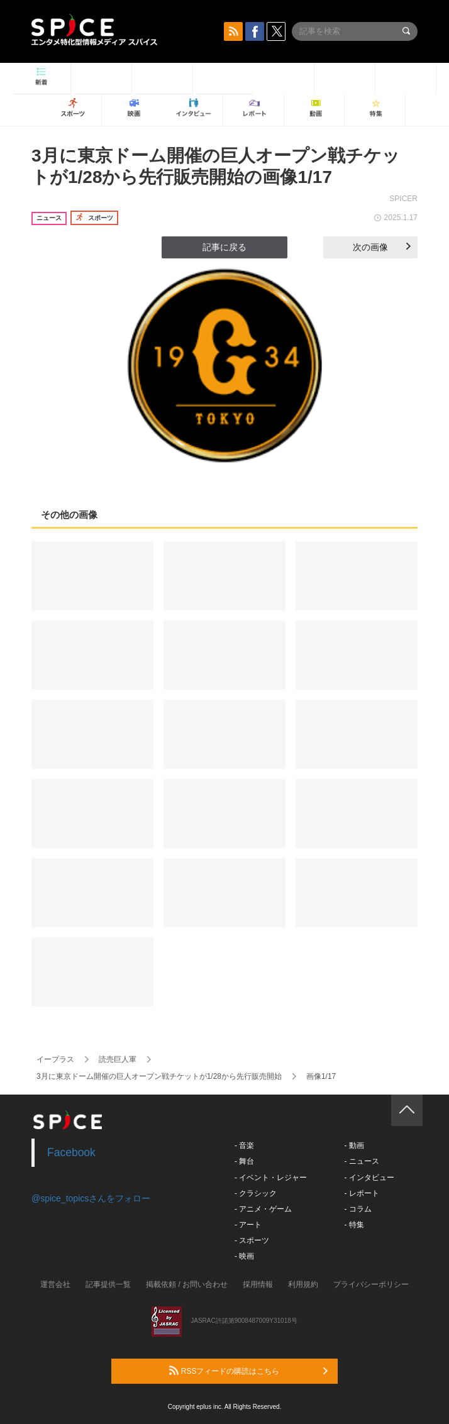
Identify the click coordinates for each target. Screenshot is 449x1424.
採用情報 (258, 1284)
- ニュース (361, 1161)
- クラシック (256, 1193)
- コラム (357, 1209)
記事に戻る (224, 247)
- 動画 (353, 1145)
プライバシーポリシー (371, 1284)
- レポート (361, 1193)
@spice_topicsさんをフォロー (90, 1198)
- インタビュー (369, 1177)
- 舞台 (244, 1161)
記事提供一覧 (108, 1284)
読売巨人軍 (117, 1059)
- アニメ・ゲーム (263, 1209)
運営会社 (55, 1284)
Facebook (71, 1152)
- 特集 (353, 1224)
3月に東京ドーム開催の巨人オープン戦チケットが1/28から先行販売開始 (159, 1076)
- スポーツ (252, 1240)
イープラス (55, 1059)
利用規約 (303, 1284)
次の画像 (382, 247)
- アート (248, 1224)
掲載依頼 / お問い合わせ (187, 1284)
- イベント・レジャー (271, 1177)
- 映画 (244, 1256)
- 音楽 (244, 1145)
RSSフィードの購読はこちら (248, 1371)
